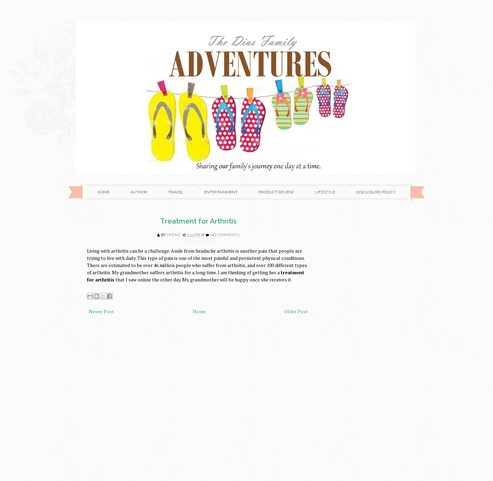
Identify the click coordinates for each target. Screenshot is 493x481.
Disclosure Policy (375, 192)
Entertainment (221, 192)
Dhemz (174, 235)
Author (138, 192)
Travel (175, 192)
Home (104, 192)
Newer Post (101, 311)
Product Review (276, 192)
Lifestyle (325, 192)
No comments (224, 235)
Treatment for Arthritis (198, 221)
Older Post (296, 311)
